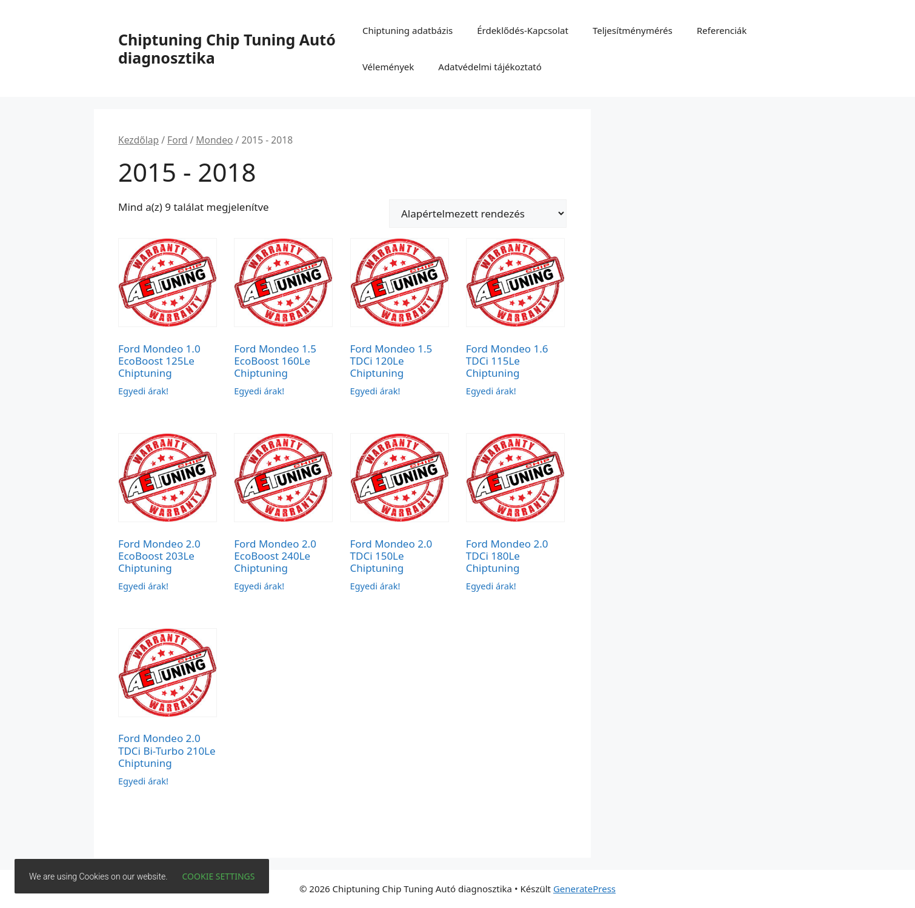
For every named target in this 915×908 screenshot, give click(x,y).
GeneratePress (584, 889)
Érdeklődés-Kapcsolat (522, 30)
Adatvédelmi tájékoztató (490, 67)
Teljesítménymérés (633, 30)
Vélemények (388, 67)
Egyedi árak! (143, 391)
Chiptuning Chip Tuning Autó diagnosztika (227, 48)
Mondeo (214, 140)
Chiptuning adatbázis (407, 30)
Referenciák (722, 30)
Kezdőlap (138, 140)
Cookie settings (218, 876)
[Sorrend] (478, 213)
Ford (177, 140)
